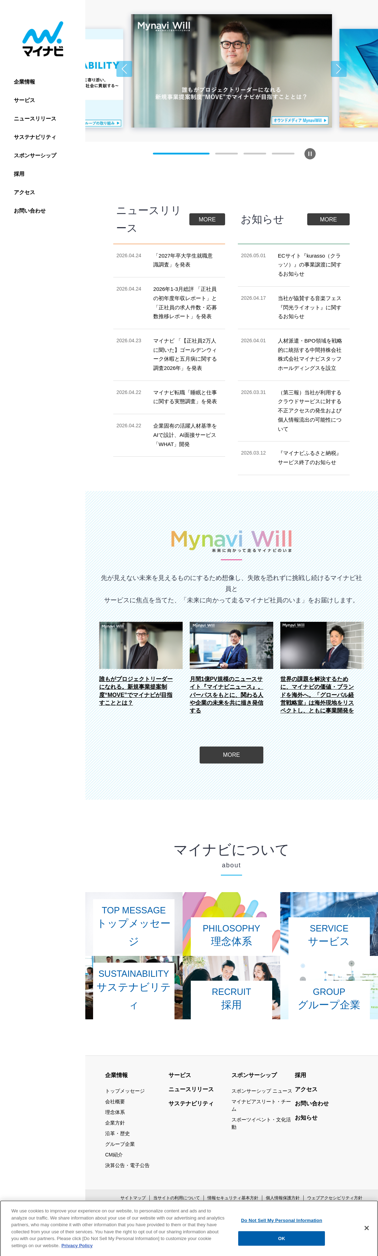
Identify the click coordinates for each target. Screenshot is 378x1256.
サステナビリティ (35, 137)
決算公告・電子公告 (127, 1165)
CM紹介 (114, 1155)
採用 (19, 174)
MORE (207, 219)
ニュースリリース (35, 119)
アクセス (24, 192)
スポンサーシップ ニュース (261, 1091)
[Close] (366, 1246)
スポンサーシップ (35, 155)
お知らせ (306, 1118)
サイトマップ (133, 1197)
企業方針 (115, 1123)
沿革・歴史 (117, 1133)
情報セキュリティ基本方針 (232, 1197)
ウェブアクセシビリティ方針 (334, 1197)
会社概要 (115, 1101)
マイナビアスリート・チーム (261, 1105)
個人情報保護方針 (283, 1197)
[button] (124, 69)
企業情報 (24, 82)
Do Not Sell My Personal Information (281, 1238)
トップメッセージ (125, 1091)
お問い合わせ (30, 211)
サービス (24, 100)
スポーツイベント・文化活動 (261, 1123)
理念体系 (115, 1112)
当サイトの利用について (176, 1197)
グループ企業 (120, 1144)
